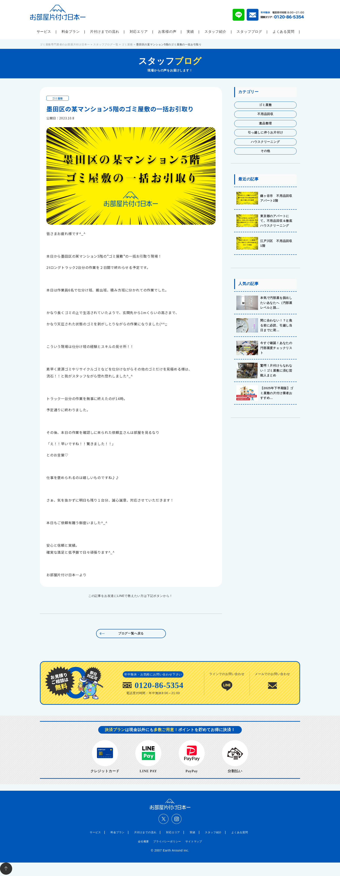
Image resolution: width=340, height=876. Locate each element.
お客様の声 (167, 31)
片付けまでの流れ (104, 31)
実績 (190, 31)
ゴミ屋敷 (57, 98)
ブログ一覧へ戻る (131, 633)
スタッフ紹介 (215, 31)
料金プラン (71, 31)
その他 (265, 151)
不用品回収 (265, 114)
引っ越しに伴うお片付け (265, 132)
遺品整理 (265, 123)
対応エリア (139, 31)
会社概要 (143, 841)
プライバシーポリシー (167, 841)
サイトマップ (193, 841)
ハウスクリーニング (265, 141)
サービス (44, 31)
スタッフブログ (249, 31)
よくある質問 (283, 31)
